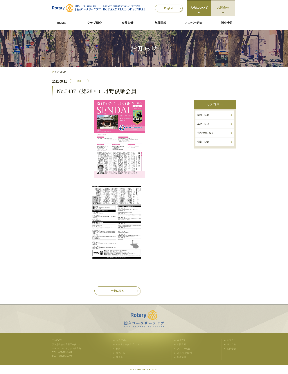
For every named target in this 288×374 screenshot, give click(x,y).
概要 (118, 348)
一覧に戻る (117, 290)
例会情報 (227, 22)
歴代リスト (121, 353)
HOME (61, 22)
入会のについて (184, 353)
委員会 (119, 357)
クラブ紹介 (94, 22)
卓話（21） (203, 123)
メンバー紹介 (193, 22)
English (169, 8)
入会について (199, 7)
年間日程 (160, 22)
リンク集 (231, 344)
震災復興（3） (205, 132)
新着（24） (203, 114)
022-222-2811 (65, 352)
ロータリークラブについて (129, 344)
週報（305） (204, 141)
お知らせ (231, 340)
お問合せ (223, 7)
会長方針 (127, 22)
